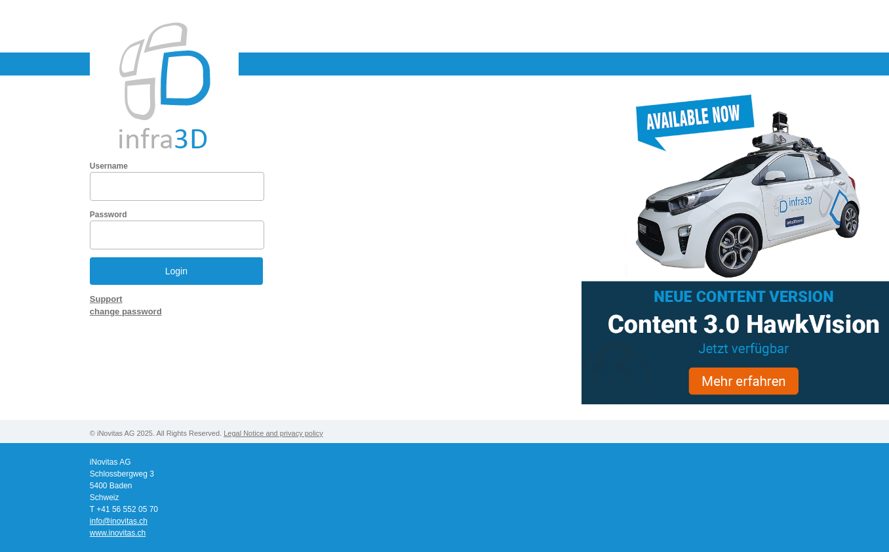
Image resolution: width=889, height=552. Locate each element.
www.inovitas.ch (118, 533)
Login (176, 271)
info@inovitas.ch (119, 521)
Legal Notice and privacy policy (273, 433)
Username (109, 166)
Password (108, 214)
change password (126, 311)
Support (106, 299)
